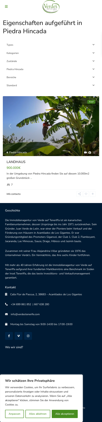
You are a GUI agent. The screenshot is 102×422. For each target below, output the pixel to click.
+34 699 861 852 (19, 304)
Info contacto (14, 194)
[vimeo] (18, 336)
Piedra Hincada (15, 69)
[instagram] (28, 336)
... (31, 178)
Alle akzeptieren (64, 414)
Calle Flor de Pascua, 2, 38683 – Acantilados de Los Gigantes (44, 294)
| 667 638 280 (40, 304)
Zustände (12, 61)
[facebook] (9, 336)
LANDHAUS (16, 162)
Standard (12, 85)
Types (10, 45)
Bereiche (11, 77)
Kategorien (13, 53)
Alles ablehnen (37, 414)
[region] (41, 398)
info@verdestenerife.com (24, 314)
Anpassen (14, 414)
